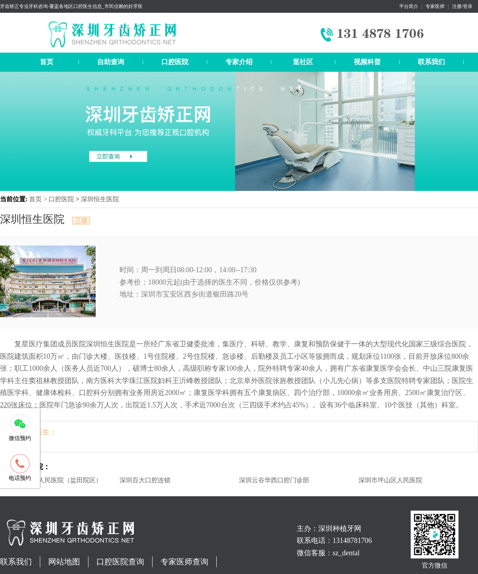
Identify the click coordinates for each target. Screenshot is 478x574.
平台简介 (408, 6)
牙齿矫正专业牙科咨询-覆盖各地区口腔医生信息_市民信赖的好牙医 (71, 6)
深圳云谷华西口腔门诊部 (274, 480)
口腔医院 (174, 62)
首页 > (39, 199)
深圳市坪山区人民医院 (390, 480)
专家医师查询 (184, 561)
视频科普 (367, 62)
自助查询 (110, 62)
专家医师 (435, 6)
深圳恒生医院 (100, 199)
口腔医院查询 (120, 561)
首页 (46, 62)
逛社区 (303, 62)
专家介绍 (239, 62)
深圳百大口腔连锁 (145, 480)
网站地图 (64, 561)
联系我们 (431, 62)
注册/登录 (462, 6)
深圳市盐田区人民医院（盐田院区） (51, 480)
